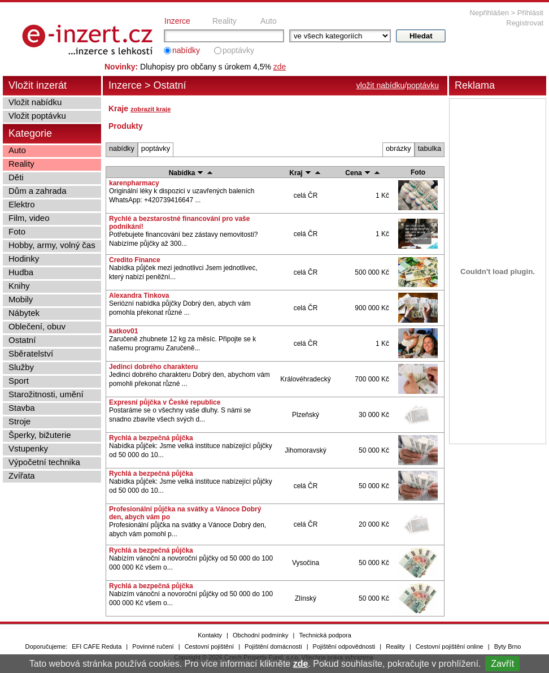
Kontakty (210, 635)
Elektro (21, 204)
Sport (18, 380)
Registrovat (524, 23)
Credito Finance (134, 260)
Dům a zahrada (37, 191)
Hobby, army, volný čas (51, 245)
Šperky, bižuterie (39, 435)
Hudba (20, 272)
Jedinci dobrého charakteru (153, 367)
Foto (16, 231)
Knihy (19, 285)
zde (300, 663)
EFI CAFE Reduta (96, 646)
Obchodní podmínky (260, 635)
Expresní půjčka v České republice (164, 402)
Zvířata (21, 475)
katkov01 (123, 331)
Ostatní (22, 340)
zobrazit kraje (150, 109)
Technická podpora (325, 635)
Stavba (21, 408)
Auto (268, 20)
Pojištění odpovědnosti (344, 646)
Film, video (29, 218)
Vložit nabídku (35, 102)
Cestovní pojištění (209, 646)
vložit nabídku (380, 85)
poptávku (423, 85)
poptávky (238, 50)
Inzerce (177, 20)
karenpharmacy (134, 183)
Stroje (19, 421)
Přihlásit (530, 12)
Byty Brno (507, 646)
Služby (21, 367)
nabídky (186, 50)
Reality (224, 20)
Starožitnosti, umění (46, 394)
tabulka (429, 148)
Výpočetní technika (44, 462)
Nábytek (24, 313)
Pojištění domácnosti (273, 646)
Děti (16, 177)
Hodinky (23, 258)
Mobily (20, 299)
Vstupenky (28, 448)
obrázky (398, 148)
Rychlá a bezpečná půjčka (151, 438)
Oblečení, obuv (37, 326)
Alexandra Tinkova (139, 295)
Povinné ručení (152, 646)
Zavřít (502, 663)
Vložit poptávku (37, 115)
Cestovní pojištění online (449, 646)
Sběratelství (30, 353)
